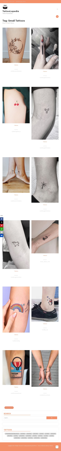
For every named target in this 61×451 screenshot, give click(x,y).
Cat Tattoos (15, 435)
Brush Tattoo (45, 74)
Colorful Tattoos (28, 435)
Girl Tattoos (41, 433)
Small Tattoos (23, 433)
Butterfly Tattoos (37, 437)
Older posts (9, 407)
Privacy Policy (5, 1)
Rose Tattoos (30, 437)
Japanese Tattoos (44, 437)
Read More (16, 74)
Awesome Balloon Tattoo (16, 389)
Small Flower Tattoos (16, 197)
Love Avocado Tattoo (45, 391)
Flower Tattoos (36, 433)
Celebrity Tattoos (17, 437)
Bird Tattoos (40, 435)
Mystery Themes (49, 445)
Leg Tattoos (51, 435)
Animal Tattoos (29, 433)
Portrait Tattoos (22, 435)
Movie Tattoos (10, 435)
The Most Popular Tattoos (20, 1)
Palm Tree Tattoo (45, 207)
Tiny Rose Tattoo (45, 258)
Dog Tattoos (34, 435)
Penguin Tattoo (45, 326)
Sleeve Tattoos (53, 433)
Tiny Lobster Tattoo (45, 144)
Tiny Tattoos (46, 435)
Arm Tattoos (47, 433)
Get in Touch (12, 1)
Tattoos (16, 65)
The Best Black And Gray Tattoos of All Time (12, 433)
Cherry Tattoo (16, 128)
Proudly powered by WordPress (30, 445)
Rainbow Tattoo (16, 337)
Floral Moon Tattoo (16, 67)
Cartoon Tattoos (24, 437)
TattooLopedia (10, 11)
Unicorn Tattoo (16, 273)
